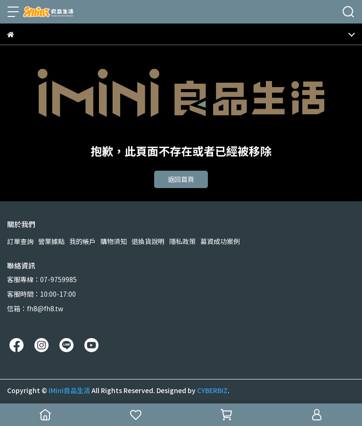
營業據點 (51, 241)
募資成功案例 (220, 241)
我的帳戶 (82, 241)
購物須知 (113, 241)
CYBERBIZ (212, 390)
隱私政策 (182, 241)
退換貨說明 (148, 241)
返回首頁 (181, 179)
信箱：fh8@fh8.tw (35, 308)
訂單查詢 (20, 241)
